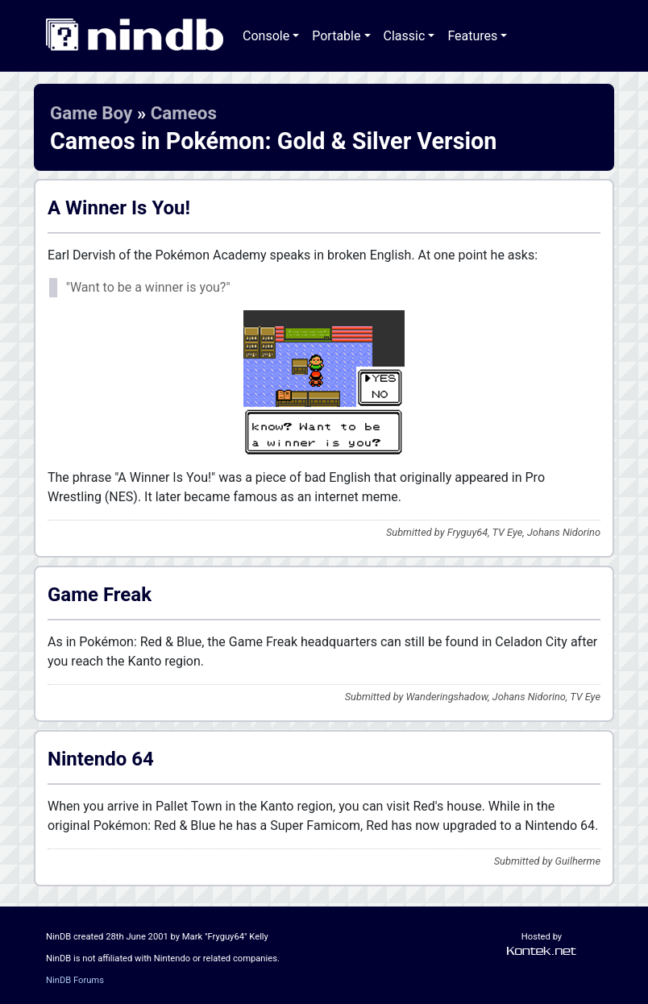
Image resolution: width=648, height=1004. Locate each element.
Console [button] (266, 36)
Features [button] (472, 36)
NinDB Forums (75, 980)
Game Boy (91, 112)
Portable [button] (336, 36)
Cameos (184, 112)
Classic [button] (405, 36)
